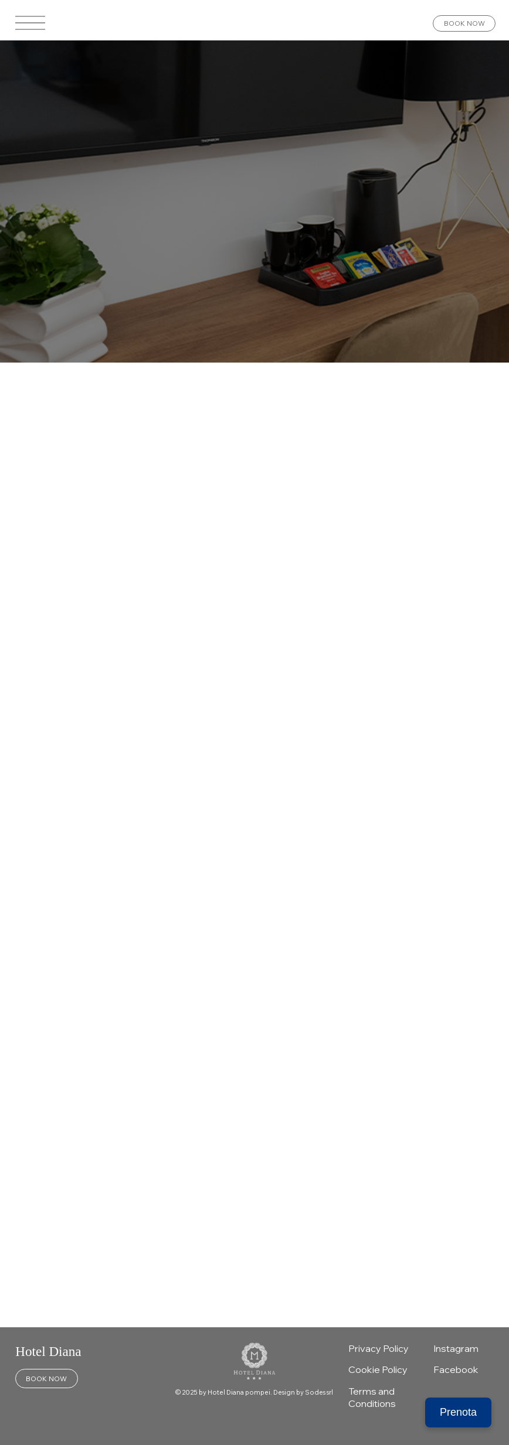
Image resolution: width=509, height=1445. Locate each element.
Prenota (458, 1412)
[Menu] (30, 23)
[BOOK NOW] (464, 23)
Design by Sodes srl (303, 1392)
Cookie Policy (378, 1369)
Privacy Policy (378, 1348)
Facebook (456, 1369)
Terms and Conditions (372, 1397)
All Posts (56, 397)
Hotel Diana (48, 1351)
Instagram (456, 1348)
